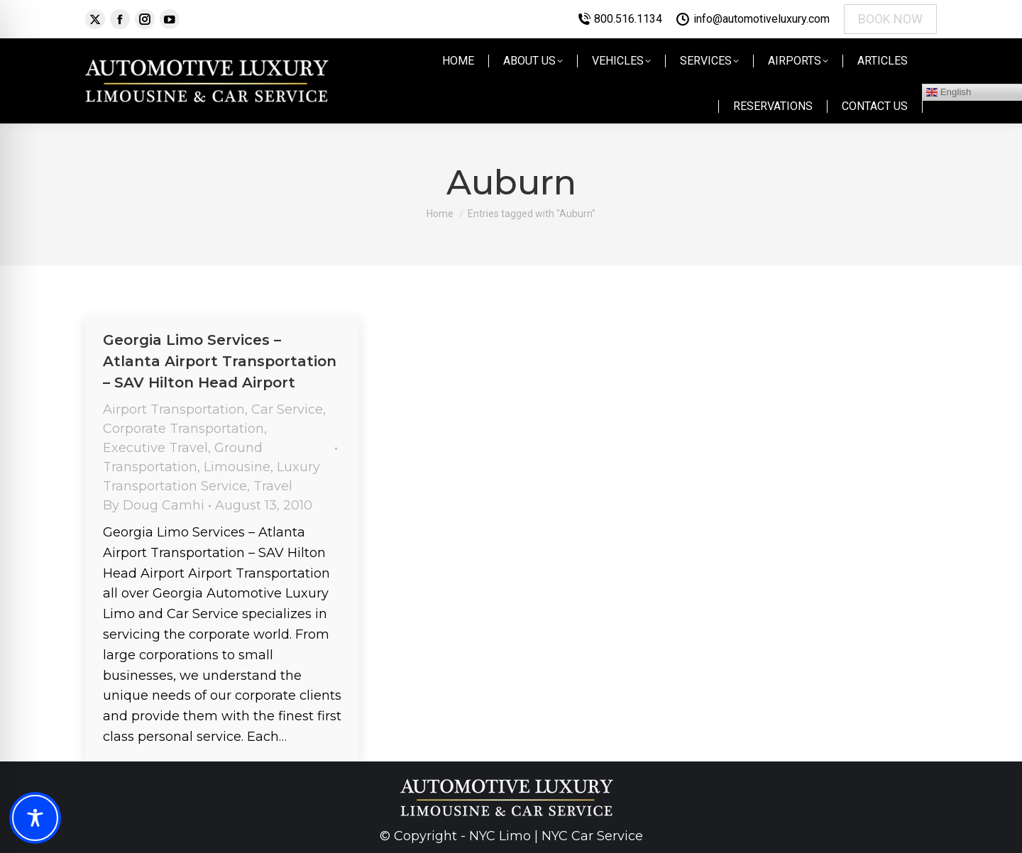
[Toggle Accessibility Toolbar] (35, 817)
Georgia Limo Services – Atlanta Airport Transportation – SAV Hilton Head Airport (219, 361)
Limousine (237, 467)
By (153, 505)
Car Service (287, 409)
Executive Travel (155, 448)
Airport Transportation (174, 409)
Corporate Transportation (183, 428)
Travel (272, 486)
